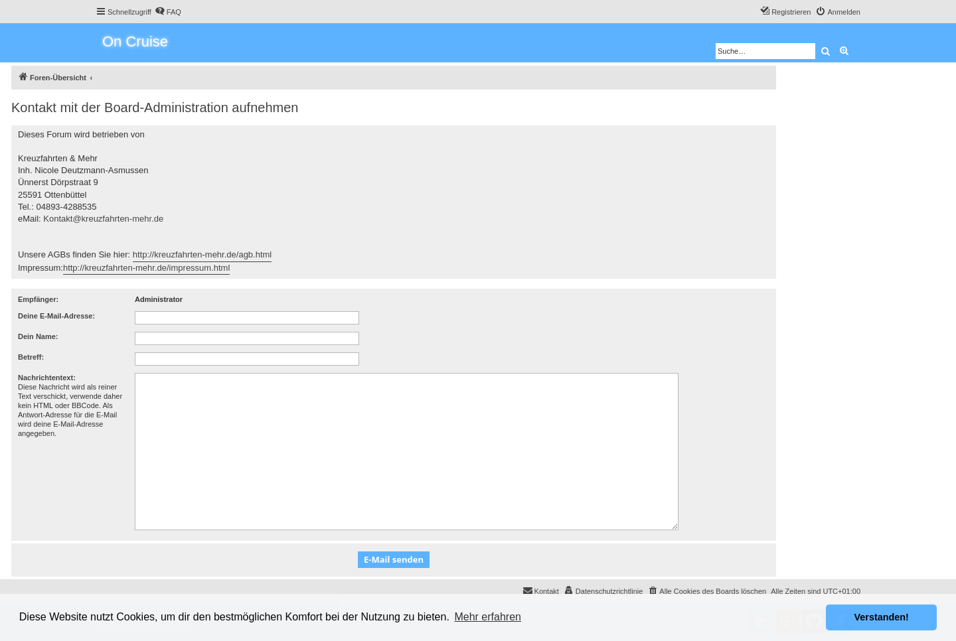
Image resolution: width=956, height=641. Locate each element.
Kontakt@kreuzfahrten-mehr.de (103, 219)
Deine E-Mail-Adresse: (56, 316)
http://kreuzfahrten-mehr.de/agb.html (202, 254)
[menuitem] (168, 12)
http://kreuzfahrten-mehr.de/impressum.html (146, 268)
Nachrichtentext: (47, 378)
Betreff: (31, 357)
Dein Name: (38, 336)
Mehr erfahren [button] (487, 616)
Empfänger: (38, 299)
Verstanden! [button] (881, 617)
